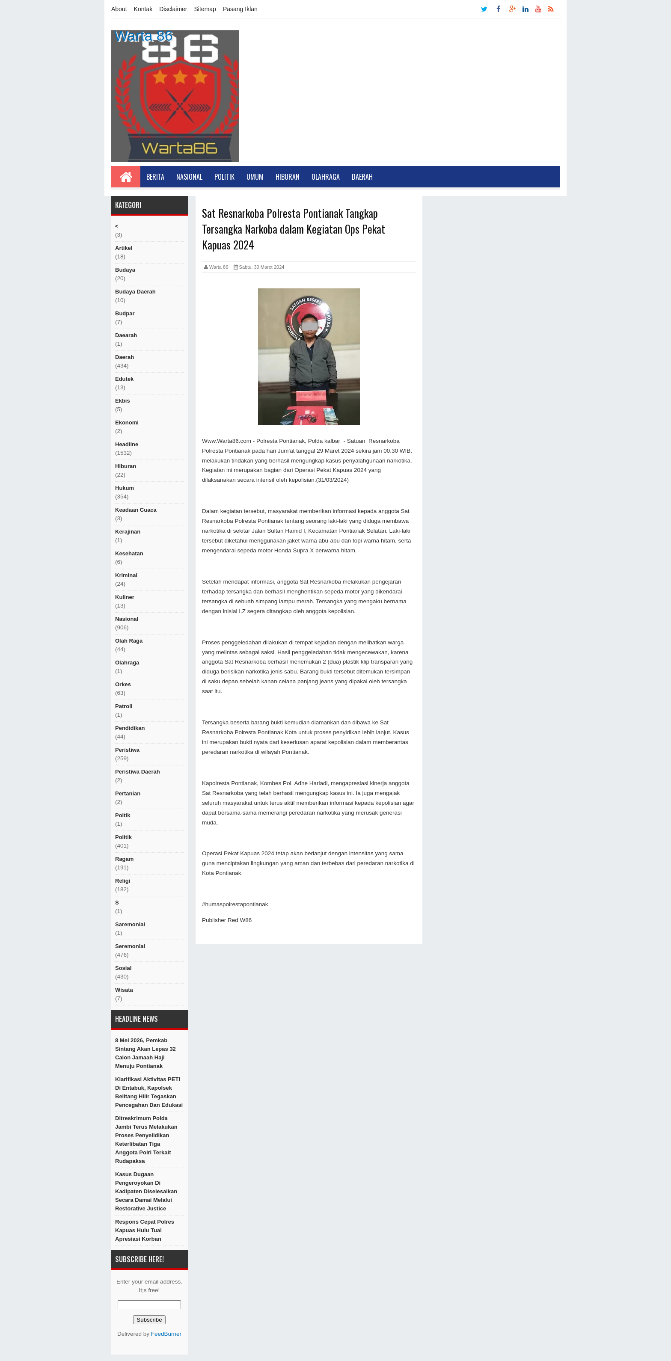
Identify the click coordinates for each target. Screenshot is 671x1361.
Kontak (143, 9)
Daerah (362, 177)
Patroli (123, 706)
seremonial (130, 946)
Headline (126, 444)
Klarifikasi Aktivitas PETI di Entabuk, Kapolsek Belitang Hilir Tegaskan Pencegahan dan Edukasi (149, 1092)
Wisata (124, 990)
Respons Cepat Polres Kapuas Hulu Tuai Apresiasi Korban (144, 1230)
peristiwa (127, 750)
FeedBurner (166, 1334)
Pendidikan (130, 728)
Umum (255, 177)
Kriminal (126, 575)
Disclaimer (173, 9)
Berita (155, 177)
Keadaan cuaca (136, 510)
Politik (224, 177)
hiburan (125, 466)
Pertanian (127, 793)
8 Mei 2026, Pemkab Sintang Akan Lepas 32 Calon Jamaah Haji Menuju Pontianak (145, 1053)
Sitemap (205, 9)
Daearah (126, 335)
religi (122, 881)
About (119, 9)
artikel (123, 248)
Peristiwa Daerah (137, 771)
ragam (124, 859)
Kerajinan (127, 531)
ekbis (122, 400)
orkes (123, 684)
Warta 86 (143, 35)
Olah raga (129, 641)
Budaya (125, 270)
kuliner (124, 597)
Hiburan (288, 177)
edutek (124, 379)
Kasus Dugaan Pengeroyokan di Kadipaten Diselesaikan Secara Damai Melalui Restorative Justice (146, 1191)
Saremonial (130, 924)
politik (123, 837)
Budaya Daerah (135, 291)
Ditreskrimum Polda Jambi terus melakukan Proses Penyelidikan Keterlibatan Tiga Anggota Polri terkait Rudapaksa (146, 1139)
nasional (126, 619)
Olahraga (326, 177)
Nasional (189, 177)
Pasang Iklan (240, 9)
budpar (125, 313)
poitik (122, 815)
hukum (124, 488)
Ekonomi (127, 422)
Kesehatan (129, 553)
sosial (123, 968)
